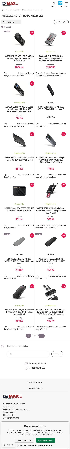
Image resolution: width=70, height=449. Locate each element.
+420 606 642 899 (37, 368)
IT (6, 10)
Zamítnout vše (24, 440)
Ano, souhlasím (45, 440)
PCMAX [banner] (10, 4)
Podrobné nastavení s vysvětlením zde (35, 445)
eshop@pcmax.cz (37, 363)
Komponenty (14, 10)
